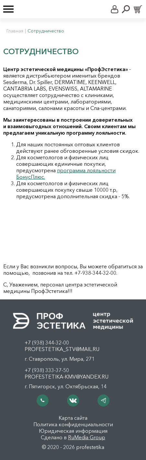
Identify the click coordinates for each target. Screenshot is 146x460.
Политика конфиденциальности (73, 424)
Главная (14, 31)
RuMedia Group (86, 437)
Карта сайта (73, 418)
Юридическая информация (73, 431)
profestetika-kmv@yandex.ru (66, 376)
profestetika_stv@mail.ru (62, 349)
